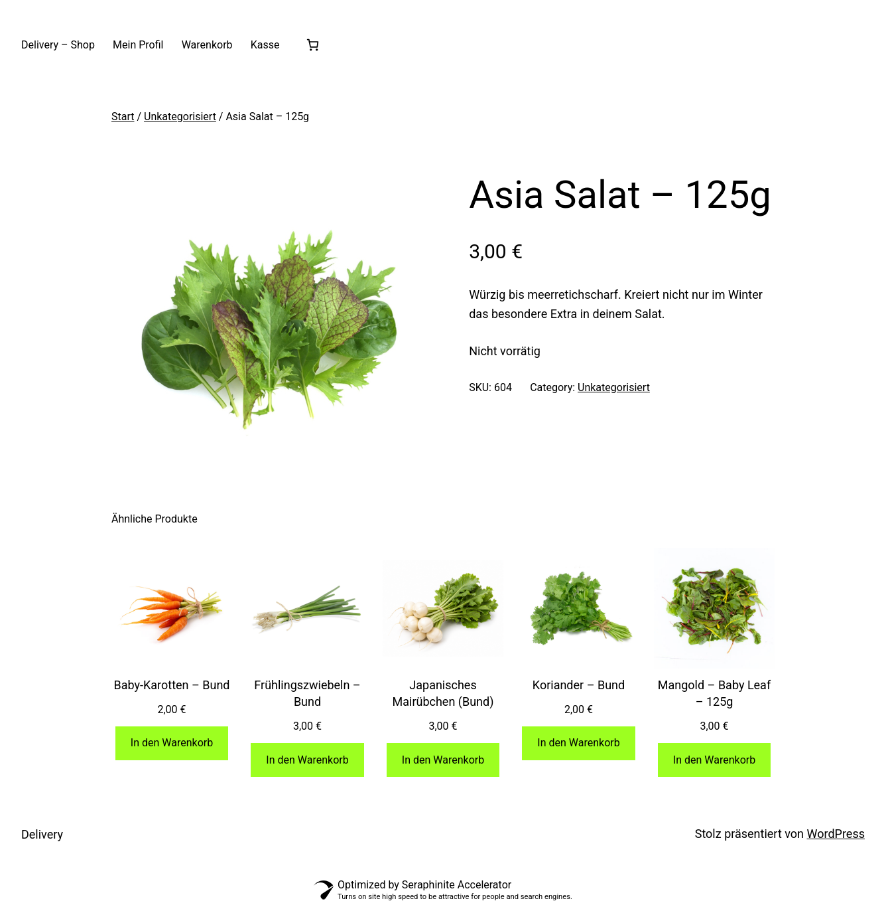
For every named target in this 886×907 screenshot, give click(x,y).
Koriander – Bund (579, 685)
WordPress (836, 834)
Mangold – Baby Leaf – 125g (714, 693)
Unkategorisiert (180, 116)
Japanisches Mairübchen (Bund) (443, 693)
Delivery (42, 834)
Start (122, 116)
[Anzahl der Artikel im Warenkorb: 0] (313, 45)
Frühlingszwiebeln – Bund (307, 693)
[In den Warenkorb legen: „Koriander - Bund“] (578, 743)
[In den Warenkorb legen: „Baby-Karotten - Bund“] (172, 743)
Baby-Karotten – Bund (171, 685)
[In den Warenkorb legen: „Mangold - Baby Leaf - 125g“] (714, 760)
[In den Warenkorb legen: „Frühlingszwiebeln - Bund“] (307, 760)
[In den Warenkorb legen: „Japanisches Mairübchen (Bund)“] (443, 760)
